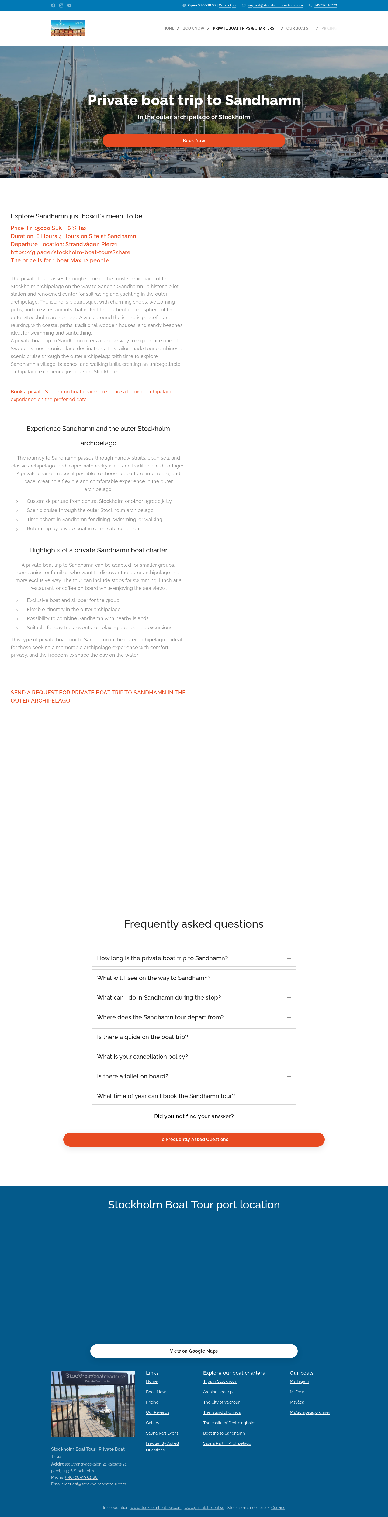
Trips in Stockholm (220, 1381)
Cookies (278, 1507)
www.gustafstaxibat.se (204, 1507)
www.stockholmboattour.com (156, 1507)
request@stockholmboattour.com (275, 5)
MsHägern (299, 1381)
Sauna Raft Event (162, 1433)
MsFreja (297, 1391)
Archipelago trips (218, 1391)
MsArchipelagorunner (310, 1412)
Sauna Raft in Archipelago (227, 1443)
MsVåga (297, 1402)
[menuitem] (160, 28)
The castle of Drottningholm (229, 1422)
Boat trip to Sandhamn (224, 1433)
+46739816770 (325, 5)
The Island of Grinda (222, 1412)
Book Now (156, 1391)
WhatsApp (227, 5)
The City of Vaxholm (222, 1402)
